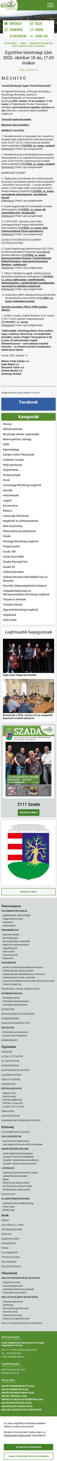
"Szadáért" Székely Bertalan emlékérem (21, 1160)
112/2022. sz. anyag (42, 191)
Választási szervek (11, 1282)
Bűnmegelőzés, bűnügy (17, 439)
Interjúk (7, 490)
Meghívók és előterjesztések (20, 520)
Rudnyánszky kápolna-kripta (16, 1183)
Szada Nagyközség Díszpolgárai (18, 1153)
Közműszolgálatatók (12, 1100)
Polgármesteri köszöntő (15, 1132)
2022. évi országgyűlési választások (21, 1323)
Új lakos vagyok (10, 1061)
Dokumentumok (10, 955)
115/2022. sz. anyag (34, 255)
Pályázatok (8, 958)
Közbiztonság (9, 1096)
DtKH (6, 444)
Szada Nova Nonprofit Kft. (16, 1023)
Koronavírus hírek (11, 1229)
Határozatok (9, 951)
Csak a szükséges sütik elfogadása (28, 1456)
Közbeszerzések (10, 1018)
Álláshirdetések (12, 429)
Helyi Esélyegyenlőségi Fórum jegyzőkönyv (24, 229)
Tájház (6, 1179)
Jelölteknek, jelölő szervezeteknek (18, 1289)
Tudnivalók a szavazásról (14, 1292)
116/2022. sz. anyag (32, 145)
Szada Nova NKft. (13, 556)
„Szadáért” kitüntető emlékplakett (18, 1157)
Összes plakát (28, 892)
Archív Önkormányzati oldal (18, 1386)
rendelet (49, 145)
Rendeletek (8, 922)
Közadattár (7, 1009)
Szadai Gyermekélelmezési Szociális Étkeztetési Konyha (29, 981)
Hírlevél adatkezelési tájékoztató (21, 1409)
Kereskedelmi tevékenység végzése (21, 1120)
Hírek (23, 43)
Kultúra (7, 510)
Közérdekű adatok (11, 998)
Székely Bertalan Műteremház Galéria (20, 1172)
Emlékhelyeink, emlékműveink (16, 1189)
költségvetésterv (10, 282)
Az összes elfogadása (28, 1447)
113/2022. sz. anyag (30, 209)
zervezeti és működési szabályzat (21, 286)
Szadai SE (9, 566)
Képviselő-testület (11, 934)
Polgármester (11, 546)
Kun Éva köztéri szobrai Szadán (17, 1186)
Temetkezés (7, 1111)
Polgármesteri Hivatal (13, 919)
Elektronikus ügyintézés (15, 1070)
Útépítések (9, 614)
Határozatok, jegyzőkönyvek (16, 1318)
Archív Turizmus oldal (14, 1396)
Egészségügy (11, 449)
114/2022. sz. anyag (30, 227)
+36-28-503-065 (13, 1353)
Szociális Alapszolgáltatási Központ (25, 585)
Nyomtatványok (10, 1065)
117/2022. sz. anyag (32, 164)
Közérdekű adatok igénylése (16, 1001)
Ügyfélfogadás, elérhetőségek (16, 915)
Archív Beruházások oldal (16, 1403)
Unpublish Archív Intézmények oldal (22, 1399)
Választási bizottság (12, 1315)
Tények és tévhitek (14, 599)
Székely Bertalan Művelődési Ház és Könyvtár (25, 578)
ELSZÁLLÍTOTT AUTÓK (13, 1106)
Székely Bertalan (13, 571)
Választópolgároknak (13, 1286)
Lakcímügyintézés (11, 1075)
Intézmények (11, 495)
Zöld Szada (10, 619)
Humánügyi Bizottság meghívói (22, 485)
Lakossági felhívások (16, 515)
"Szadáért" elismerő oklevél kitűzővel (19, 1163)
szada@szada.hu (16, 1356)
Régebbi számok (29, 812)
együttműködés (36, 279)
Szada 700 (9, 551)
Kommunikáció (9, 1040)
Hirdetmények (12, 475)
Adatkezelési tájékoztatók (17, 1406)
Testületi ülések (12, 604)
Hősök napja (8, 1206)
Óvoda (7, 536)
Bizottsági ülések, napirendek (21, 434)
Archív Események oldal (15, 1389)
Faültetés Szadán (13, 459)
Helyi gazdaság (12, 464)
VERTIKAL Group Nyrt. (13, 1103)
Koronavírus (10, 505)
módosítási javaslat (23, 301)
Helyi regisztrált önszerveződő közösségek (22, 1144)
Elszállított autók (12, 1056)
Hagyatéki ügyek (10, 1116)
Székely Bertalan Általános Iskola (18, 970)
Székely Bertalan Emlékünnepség (18, 1203)
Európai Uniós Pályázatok (18, 454)
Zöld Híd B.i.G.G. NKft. (13, 1225)
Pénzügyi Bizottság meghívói (20, 541)
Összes (7, 424)
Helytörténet (10, 469)
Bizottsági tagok (10, 938)
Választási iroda (10, 1311)
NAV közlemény (12, 526)
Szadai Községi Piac (15, 561)
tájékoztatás (20, 279)
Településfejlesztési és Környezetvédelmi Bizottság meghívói (26, 592)
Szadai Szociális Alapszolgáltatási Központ (23, 967)
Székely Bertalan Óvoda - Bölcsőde (19, 977)
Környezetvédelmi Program (16, 258)
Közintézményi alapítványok (16, 1141)
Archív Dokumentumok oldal (17, 1392)
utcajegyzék (28, 212)
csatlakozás (19, 264)
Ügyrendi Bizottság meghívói (20, 609)
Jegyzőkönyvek (10, 948)
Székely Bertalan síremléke (15, 1176)
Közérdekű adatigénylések (15, 1004)
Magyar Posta (9, 1093)
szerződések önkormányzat (16, 194)
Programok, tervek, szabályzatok (20, 989)
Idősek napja (9, 1210)
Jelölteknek (8, 1305)
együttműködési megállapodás (37, 282)
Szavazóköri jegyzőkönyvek (15, 1308)
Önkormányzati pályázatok (19, 531)
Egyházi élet (8, 1194)
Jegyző (7, 500)
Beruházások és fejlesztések (17, 1014)
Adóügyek (6, 1052)
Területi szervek (10, 1079)
